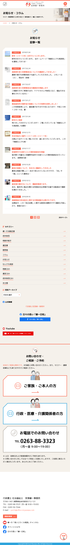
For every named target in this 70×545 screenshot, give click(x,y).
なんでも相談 (8, 264)
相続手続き (7, 240)
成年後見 (6, 236)
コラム (5, 255)
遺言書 (5, 245)
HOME (5, 23)
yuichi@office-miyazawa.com (22, 510)
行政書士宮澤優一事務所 (35, 306)
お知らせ (6, 259)
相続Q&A (6, 269)
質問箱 (5, 250)
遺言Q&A (6, 273)
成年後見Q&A (8, 278)
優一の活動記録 (9, 231)
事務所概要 (8, 516)
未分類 (5, 283)
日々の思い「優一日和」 (14, 531)
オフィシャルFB (11, 527)
